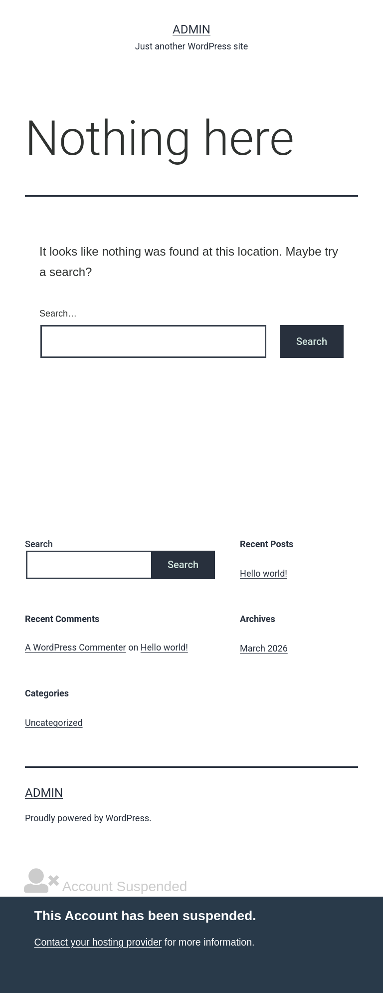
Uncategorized (54, 722)
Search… (58, 314)
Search (39, 544)
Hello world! (263, 573)
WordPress (127, 818)
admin (191, 29)
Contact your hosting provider (98, 942)
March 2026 (264, 648)
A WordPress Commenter (75, 647)
